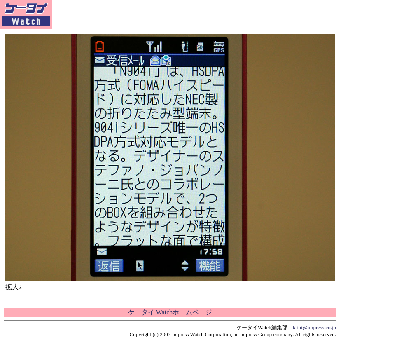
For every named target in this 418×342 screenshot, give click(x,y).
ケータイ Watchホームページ (170, 312)
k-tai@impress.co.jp (314, 327)
